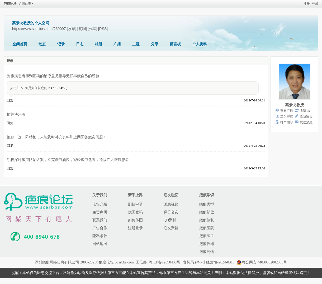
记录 (61, 44)
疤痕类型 (206, 204)
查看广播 (286, 110)
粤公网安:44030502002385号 (261, 262)
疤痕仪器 (206, 244)
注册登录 (135, 228)
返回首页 (24, 4)
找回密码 (135, 212)
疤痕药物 (206, 252)
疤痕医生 (206, 236)
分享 (154, 44)
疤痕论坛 (10, 4)
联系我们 (99, 220)
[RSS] (103, 29)
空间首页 (19, 44)
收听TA (305, 110)
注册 (307, 4)
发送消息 (306, 122)
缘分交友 (171, 212)
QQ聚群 (170, 220)
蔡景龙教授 (294, 105)
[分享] (92, 29)
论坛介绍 (99, 204)
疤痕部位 (206, 212)
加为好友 (286, 116)
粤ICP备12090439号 (164, 262)
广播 (117, 44)
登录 (315, 4)
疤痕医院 (206, 228)
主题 (136, 44)
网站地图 (99, 244)
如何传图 (135, 220)
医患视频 (171, 204)
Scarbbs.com (124, 262)
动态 (42, 44)
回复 (10, 100)
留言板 (175, 44)
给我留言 (306, 116)
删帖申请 (135, 204)
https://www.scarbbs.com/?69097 (39, 29)
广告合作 (99, 228)
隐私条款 (99, 236)
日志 (79, 44)
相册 (98, 44)
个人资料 (199, 44)
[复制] (82, 29)
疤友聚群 (171, 228)
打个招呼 (286, 122)
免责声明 (99, 212)
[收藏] (71, 29)
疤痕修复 (206, 220)
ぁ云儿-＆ (16, 88)
